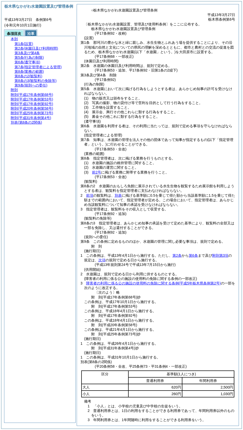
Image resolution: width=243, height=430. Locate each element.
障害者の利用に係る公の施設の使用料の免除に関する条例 (153, 283)
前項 (89, 195)
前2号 (96, 172)
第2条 (177, 255)
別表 (118, 195)
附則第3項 (220, 255)
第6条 (193, 255)
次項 (101, 260)
